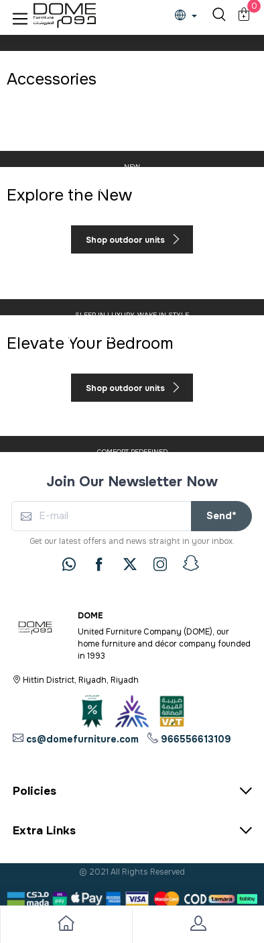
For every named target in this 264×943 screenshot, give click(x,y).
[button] (20, 16)
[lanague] (189, 16)
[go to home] (66, 926)
